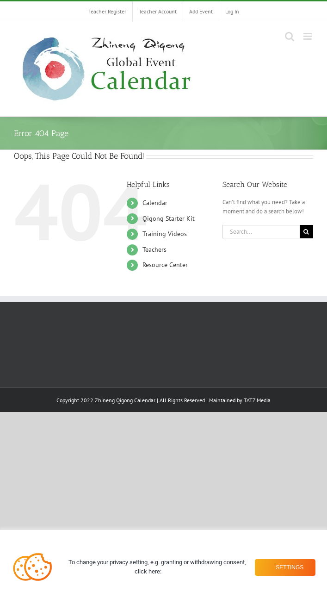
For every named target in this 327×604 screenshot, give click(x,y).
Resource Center (165, 265)
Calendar (154, 203)
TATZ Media (257, 400)
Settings (287, 567)
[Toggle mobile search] (289, 36)
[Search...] (261, 231)
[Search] (306, 231)
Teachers (154, 249)
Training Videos (164, 234)
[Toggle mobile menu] (308, 36)
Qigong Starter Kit (168, 218)
